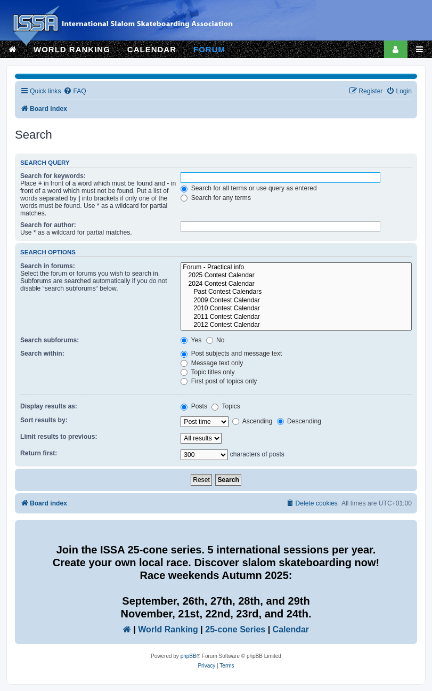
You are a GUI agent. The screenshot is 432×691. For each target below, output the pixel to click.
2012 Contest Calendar (296, 325)
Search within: (42, 353)
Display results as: (48, 406)
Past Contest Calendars (296, 292)
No (215, 340)
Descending (299, 421)
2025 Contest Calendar (296, 275)
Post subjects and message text (231, 353)
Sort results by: (44, 420)
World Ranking (168, 629)
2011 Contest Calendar (296, 317)
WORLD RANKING (72, 49)
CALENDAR (151, 49)
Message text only (212, 363)
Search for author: (48, 225)
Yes (191, 340)
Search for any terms (216, 198)
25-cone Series (235, 629)
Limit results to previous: (58, 436)
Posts (194, 406)
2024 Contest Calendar (296, 284)
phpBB (189, 656)
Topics (225, 406)
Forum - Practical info (296, 267)
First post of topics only (219, 381)
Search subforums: (49, 340)
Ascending (252, 421)
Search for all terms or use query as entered (248, 188)
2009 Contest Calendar (296, 300)
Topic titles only (207, 372)
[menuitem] (74, 91)
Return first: (38, 453)
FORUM (209, 49)
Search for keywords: (53, 176)
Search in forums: (47, 266)
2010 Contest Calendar (296, 308)
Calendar (291, 629)
